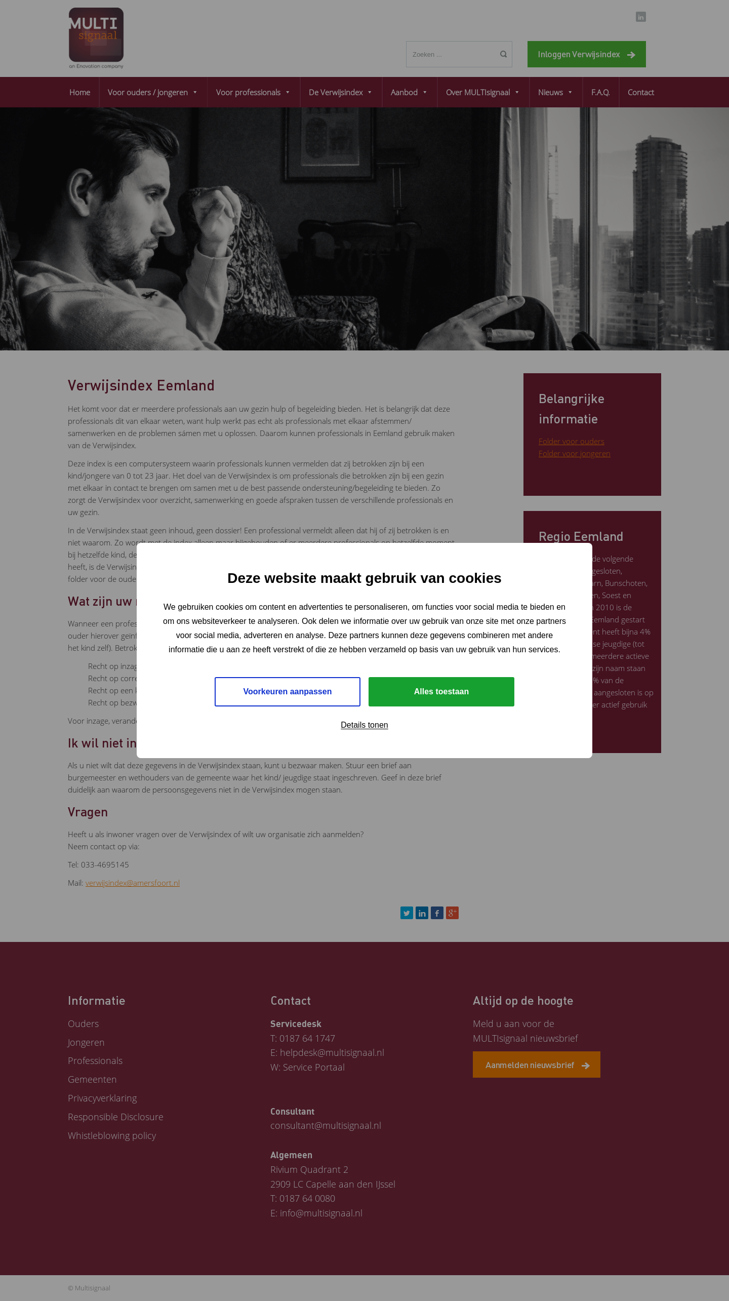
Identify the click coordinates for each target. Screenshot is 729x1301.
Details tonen (364, 725)
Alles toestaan (441, 691)
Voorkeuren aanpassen (288, 691)
